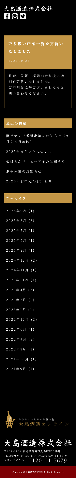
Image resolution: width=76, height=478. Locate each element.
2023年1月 (16, 309)
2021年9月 (16, 368)
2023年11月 (17, 280)
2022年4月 (16, 339)
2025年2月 (16, 250)
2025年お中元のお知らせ (29, 181)
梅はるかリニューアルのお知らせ (36, 161)
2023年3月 (16, 289)
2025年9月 (16, 211)
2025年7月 (16, 230)
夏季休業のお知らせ (24, 171)
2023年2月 (16, 299)
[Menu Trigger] (65, 11)
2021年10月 (17, 359)
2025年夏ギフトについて (29, 151)
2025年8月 (16, 220)
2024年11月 (17, 270)
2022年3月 (16, 349)
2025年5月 (16, 240)
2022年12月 (17, 319)
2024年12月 (17, 260)
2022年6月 (16, 329)
